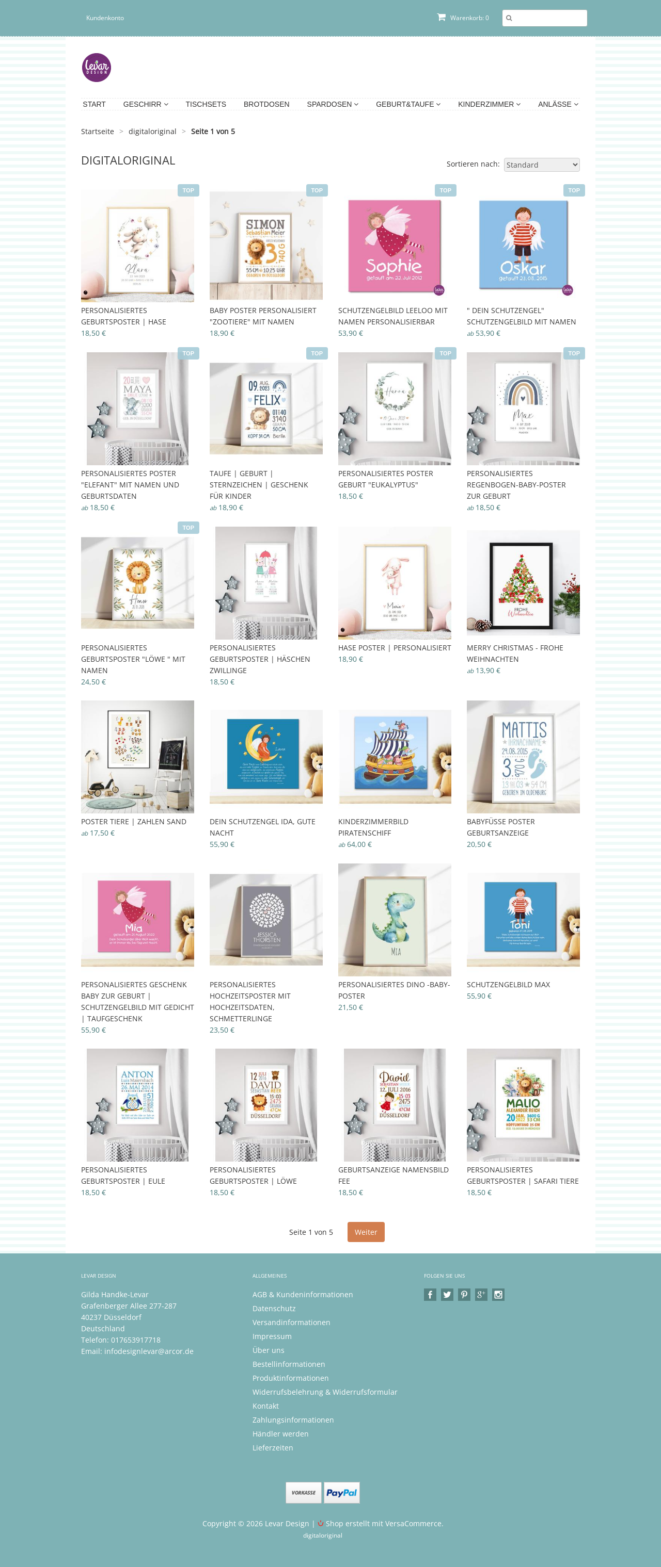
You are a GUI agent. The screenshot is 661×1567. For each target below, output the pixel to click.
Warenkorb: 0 (463, 17)
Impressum (272, 1336)
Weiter (366, 1232)
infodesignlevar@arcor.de (149, 1351)
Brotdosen (267, 104)
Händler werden (281, 1434)
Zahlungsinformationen (293, 1420)
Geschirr (145, 104)
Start (94, 104)
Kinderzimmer (489, 104)
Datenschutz (274, 1308)
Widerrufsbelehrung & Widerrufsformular (325, 1392)
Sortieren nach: (473, 164)
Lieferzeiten (273, 1447)
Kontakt (266, 1406)
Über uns (269, 1350)
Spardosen (333, 104)
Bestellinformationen (289, 1364)
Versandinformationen (291, 1322)
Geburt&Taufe (408, 104)
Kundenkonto (105, 17)
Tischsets (206, 104)
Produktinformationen (291, 1378)
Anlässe (558, 104)
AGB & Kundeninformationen (303, 1294)
